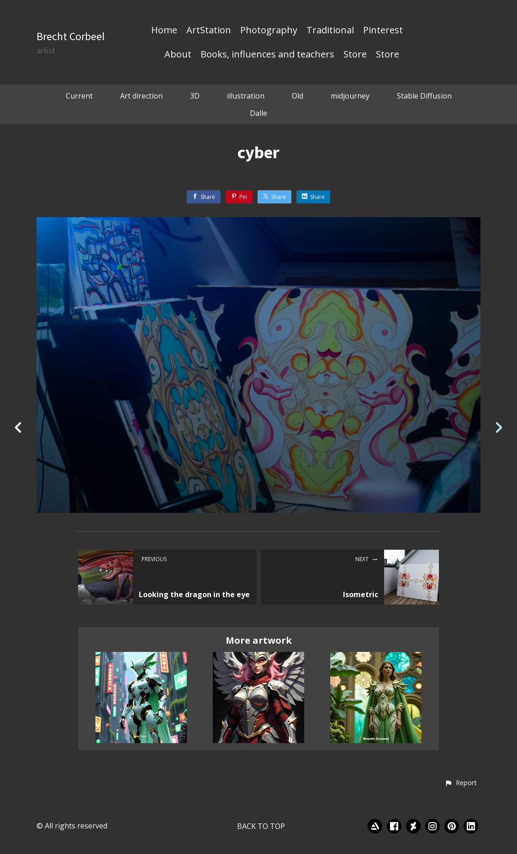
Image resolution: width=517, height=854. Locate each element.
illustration (245, 96)
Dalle (258, 113)
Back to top (261, 826)
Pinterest (383, 30)
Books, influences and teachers (267, 54)
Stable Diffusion (424, 96)
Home (164, 30)
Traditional (330, 30)
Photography (268, 30)
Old (297, 96)
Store (355, 54)
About (177, 54)
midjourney (350, 96)
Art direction (141, 96)
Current (79, 96)
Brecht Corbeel (71, 36)
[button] (460, 783)
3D (195, 96)
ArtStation (208, 30)
